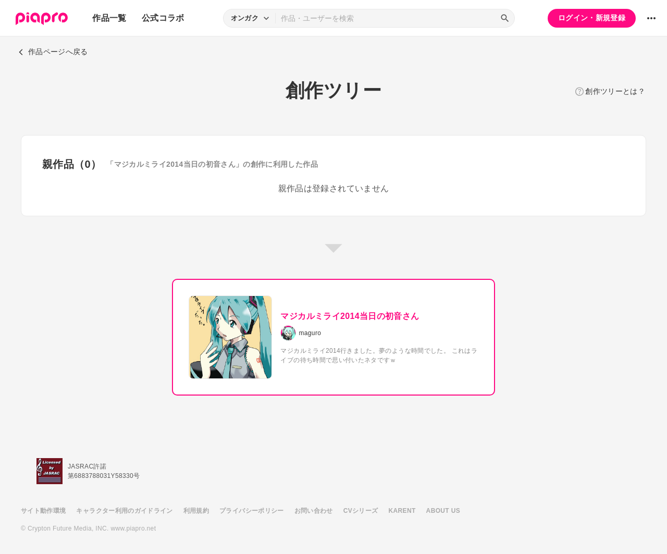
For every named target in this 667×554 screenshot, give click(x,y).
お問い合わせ (313, 510)
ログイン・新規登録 (591, 18)
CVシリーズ (360, 510)
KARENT (402, 510)
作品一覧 (109, 18)
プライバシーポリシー (251, 510)
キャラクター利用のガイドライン (124, 510)
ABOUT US (443, 510)
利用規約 (196, 510)
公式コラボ (163, 18)
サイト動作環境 (43, 510)
